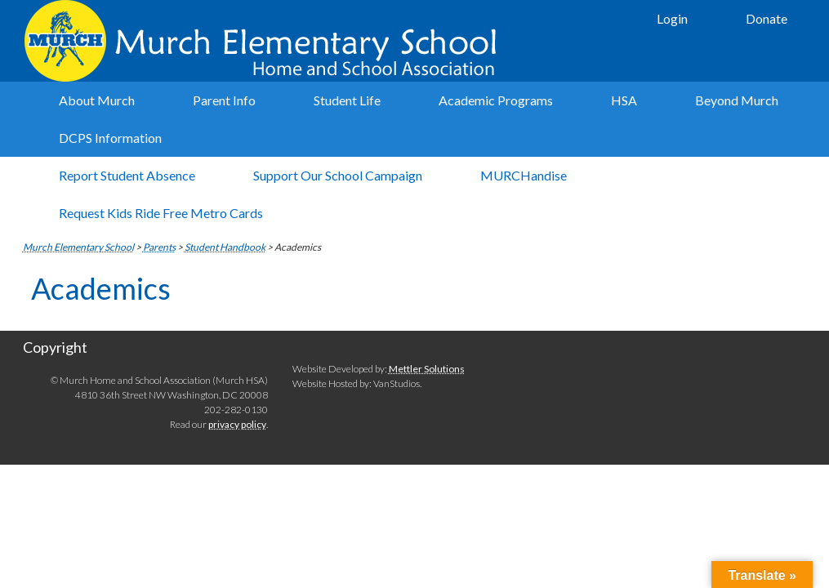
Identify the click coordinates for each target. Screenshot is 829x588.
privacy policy (237, 424)
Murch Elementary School (264, 41)
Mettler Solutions (427, 369)
